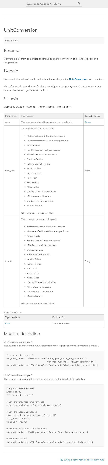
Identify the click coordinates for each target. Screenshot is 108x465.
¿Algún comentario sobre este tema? (84, 459)
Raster (88, 122)
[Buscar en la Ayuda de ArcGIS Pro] (51, 3)
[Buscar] (79, 3)
